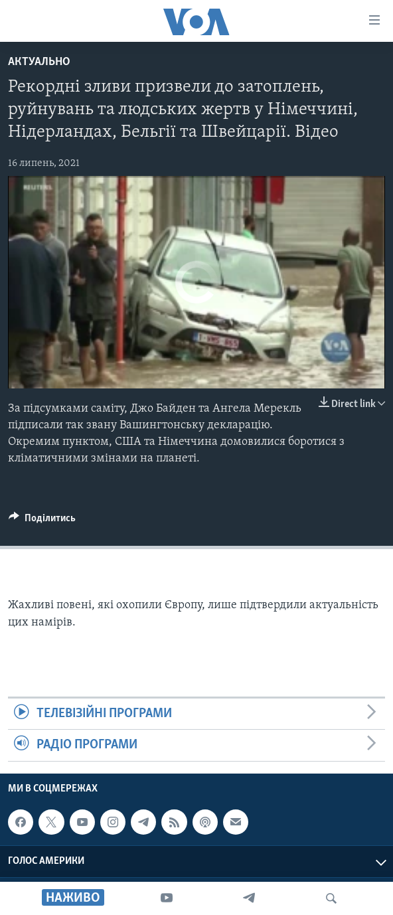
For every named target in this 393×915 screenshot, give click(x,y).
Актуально (39, 62)
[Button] (42, 521)
